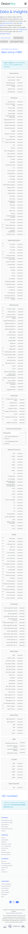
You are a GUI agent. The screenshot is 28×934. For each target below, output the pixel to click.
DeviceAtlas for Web (6, 820)
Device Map (4, 826)
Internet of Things (6, 844)
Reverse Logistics (5, 852)
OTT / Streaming (5, 846)
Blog (2, 896)
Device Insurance (6, 854)
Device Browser (8, 23)
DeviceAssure (5, 824)
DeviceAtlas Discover (7, 829)
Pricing (3, 831)
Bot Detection (5, 888)
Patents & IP (4, 867)
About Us (3, 861)
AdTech (3, 838)
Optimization (4, 840)
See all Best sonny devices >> (10, 49)
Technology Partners (7, 865)
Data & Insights (5, 892)
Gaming (3, 850)
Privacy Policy (19, 913)
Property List (23, 29)
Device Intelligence (6, 884)
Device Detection (6, 886)
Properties (4, 41)
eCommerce (4, 848)
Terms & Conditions (10, 913)
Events (3, 870)
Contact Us (4, 872)
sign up (11, 62)
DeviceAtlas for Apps (6, 822)
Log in (5, 62)
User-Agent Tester (16, 41)
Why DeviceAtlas (5, 863)
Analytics (3, 842)
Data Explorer (18, 38)
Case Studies (4, 890)
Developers (4, 894)
